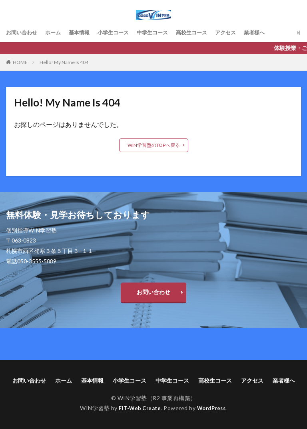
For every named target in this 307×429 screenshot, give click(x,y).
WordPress (213, 408)
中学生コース (161, 32)
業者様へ (269, 32)
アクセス (238, 32)
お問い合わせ (23, 32)
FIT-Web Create (138, 408)
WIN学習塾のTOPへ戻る (154, 145)
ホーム (56, 32)
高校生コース (202, 32)
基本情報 (83, 32)
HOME (20, 62)
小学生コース (119, 32)
